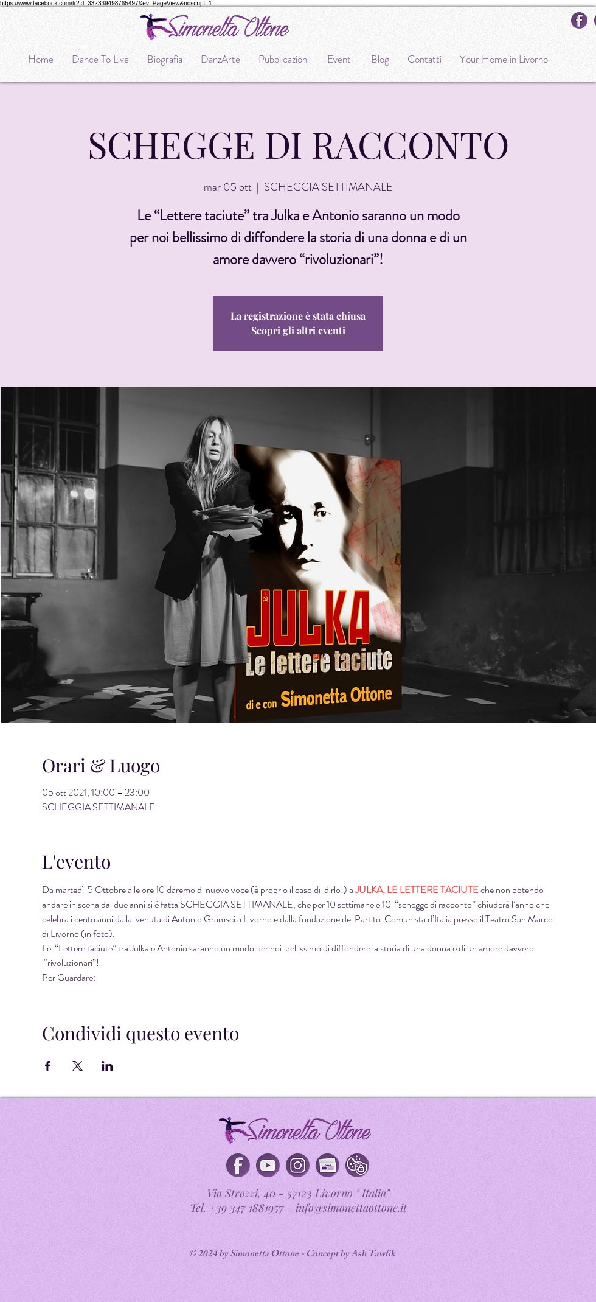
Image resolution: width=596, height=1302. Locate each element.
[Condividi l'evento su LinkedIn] (107, 1066)
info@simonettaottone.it (351, 1207)
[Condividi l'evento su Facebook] (48, 1066)
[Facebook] (238, 1165)
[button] (327, 1165)
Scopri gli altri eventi (298, 330)
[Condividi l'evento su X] (77, 1066)
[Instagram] (298, 1165)
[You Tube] (268, 1165)
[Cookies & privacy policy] (357, 1165)
